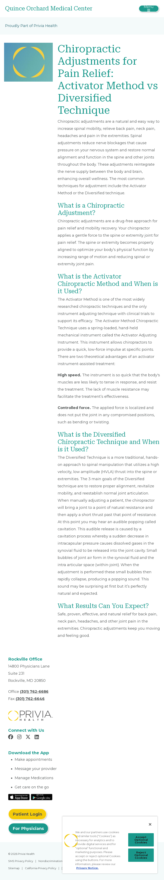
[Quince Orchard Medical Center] (56, 8)
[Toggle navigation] (149, 8)
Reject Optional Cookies (141, 855)
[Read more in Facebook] (11, 737)
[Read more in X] (29, 737)
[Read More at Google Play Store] (41, 797)
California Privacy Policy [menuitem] (40, 868)
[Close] (150, 824)
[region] (109, 844)
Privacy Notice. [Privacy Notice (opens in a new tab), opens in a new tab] (87, 868)
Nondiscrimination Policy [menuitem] (54, 861)
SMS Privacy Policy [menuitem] (20, 861)
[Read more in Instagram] (20, 737)
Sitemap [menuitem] (14, 868)
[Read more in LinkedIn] (37, 737)
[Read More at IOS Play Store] (19, 797)
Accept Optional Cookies (141, 839)
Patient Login (27, 814)
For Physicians (28, 828)
